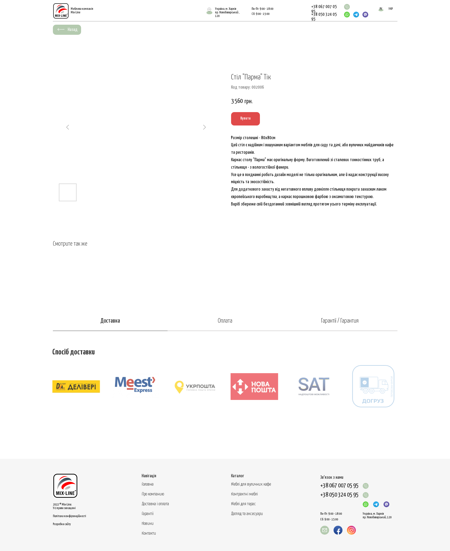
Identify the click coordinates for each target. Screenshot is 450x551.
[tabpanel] (225, 395)
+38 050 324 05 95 (339, 495)
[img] (347, 7)
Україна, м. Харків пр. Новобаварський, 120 (377, 515)
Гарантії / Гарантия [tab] (340, 321)
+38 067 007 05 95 (339, 486)
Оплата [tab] (225, 321)
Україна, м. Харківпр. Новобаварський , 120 (227, 12)
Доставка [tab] (110, 321)
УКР (391, 8)
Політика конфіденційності (69, 516)
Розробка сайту (62, 524)
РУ (381, 8)
